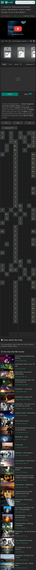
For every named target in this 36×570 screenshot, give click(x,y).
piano (10, 64)
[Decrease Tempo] (2, 41)
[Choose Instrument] (20, 64)
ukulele (16, 64)
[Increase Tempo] (9, 41)
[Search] (33, 2)
